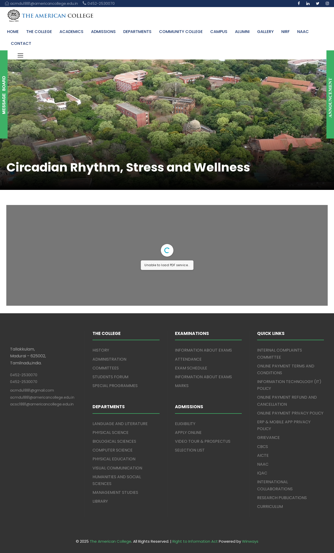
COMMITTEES (106, 368)
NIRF (285, 31)
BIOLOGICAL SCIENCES (114, 441)
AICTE (263, 455)
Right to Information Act (195, 541)
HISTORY (101, 350)
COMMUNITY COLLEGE (181, 31)
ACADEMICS (71, 31)
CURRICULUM (270, 506)
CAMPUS (218, 31)
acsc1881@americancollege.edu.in (42, 404)
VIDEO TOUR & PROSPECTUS (202, 441)
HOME (13, 31)
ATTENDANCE (188, 359)
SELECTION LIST (190, 450)
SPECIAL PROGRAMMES (115, 386)
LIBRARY (100, 501)
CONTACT (21, 43)
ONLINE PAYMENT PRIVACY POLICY (290, 413)
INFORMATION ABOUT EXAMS (203, 350)
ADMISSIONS (103, 31)
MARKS (182, 386)
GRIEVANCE (268, 437)
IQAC (262, 473)
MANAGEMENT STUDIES (115, 492)
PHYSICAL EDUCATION (114, 459)
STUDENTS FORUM (110, 377)
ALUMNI (242, 31)
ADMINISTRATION (109, 359)
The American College (110, 541)
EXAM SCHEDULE (191, 368)
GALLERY (265, 31)
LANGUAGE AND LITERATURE (120, 424)
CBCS (262, 447)
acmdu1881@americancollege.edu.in (42, 397)
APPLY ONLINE (188, 432)
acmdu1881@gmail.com (32, 390)
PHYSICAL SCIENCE (111, 432)
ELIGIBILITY (185, 424)
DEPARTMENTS (137, 31)
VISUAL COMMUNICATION (117, 468)
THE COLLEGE (39, 31)
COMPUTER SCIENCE (113, 450)
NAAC (303, 31)
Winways (250, 541)
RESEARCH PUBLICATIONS (282, 498)
